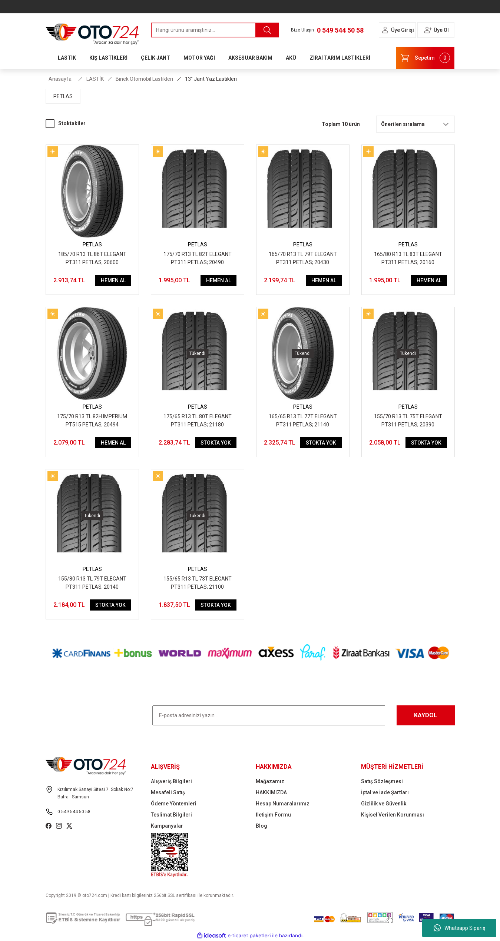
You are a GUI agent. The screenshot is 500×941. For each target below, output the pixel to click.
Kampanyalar (167, 826)
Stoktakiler (72, 123)
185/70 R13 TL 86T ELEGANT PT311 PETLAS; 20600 (92, 258)
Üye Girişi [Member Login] (402, 30)
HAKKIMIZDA (271, 792)
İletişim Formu (273, 815)
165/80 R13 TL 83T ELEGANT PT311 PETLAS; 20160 (408, 258)
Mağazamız (270, 781)
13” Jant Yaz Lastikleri (211, 79)
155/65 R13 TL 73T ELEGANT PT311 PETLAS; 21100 (197, 583)
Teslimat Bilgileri (171, 815)
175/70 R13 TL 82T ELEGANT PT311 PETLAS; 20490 (197, 258)
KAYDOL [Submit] (425, 715)
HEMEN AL (113, 280)
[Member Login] (385, 30)
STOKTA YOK (216, 443)
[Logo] (92, 32)
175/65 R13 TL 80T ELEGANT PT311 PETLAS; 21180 (197, 420)
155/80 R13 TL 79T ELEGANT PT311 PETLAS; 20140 (92, 583)
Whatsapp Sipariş (459, 928)
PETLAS (92, 244)
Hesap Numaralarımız (282, 804)
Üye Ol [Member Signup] (441, 30)
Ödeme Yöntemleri (173, 804)
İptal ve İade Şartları (385, 792)
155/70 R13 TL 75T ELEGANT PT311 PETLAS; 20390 (408, 420)
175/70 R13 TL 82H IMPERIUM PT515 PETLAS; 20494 (92, 420)
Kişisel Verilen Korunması (392, 815)
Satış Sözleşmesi (382, 781)
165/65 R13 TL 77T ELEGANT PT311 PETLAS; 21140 (303, 420)
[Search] (215, 30)
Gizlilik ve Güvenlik (383, 804)
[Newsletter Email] (268, 715)
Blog (261, 826)
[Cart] (425, 58)
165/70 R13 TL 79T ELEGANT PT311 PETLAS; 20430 (303, 258)
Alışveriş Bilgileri (171, 781)
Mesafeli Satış (168, 792)
